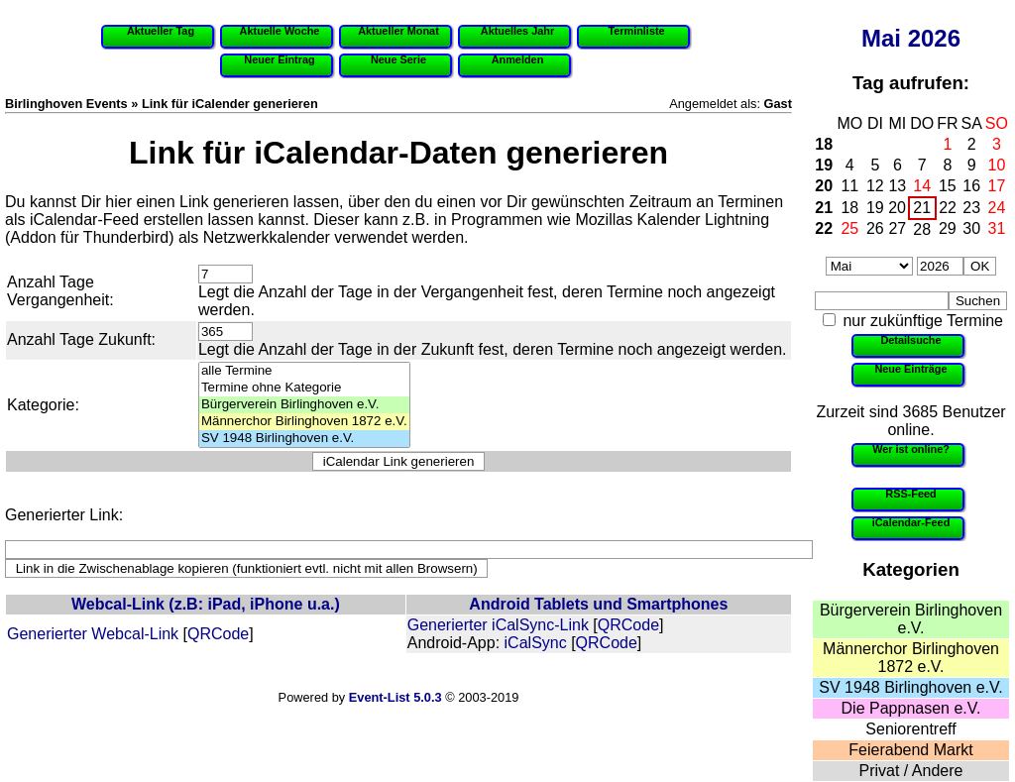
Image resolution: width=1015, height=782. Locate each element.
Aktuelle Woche (280, 31)
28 (922, 229)
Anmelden (518, 59)
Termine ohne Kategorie (304, 388)
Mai (881, 38)
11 (849, 185)
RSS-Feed (910, 494)
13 (897, 185)
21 (824, 207)
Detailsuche (910, 340)
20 (824, 185)
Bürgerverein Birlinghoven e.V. (911, 619)
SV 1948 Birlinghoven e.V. (910, 687)
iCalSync (536, 642)
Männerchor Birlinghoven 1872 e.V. (911, 657)
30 (971, 228)
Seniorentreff (910, 729)
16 (971, 185)
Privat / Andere (911, 770)
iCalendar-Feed (911, 522)
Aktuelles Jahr (517, 31)
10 (997, 165)
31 (997, 228)
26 (875, 228)
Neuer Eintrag (279, 59)
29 (948, 228)
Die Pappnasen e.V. (911, 708)
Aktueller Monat (398, 31)
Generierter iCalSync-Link (498, 624)
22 (948, 207)
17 (997, 185)
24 (997, 207)
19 (824, 165)
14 (922, 185)
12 (875, 185)
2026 (934, 38)
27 (897, 228)
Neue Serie (398, 59)
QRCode (218, 633)
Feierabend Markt (910, 749)
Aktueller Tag (160, 31)
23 (971, 207)
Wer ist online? (911, 449)
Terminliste (636, 31)
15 (948, 185)
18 (824, 144)
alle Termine (304, 371)
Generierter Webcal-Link (92, 633)
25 (849, 228)
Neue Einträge (910, 369)
